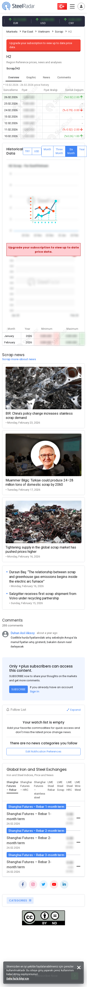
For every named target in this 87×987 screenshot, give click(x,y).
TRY (27, 151)
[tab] (12, 786)
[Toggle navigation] (81, 6)
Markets (12, 32)
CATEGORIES (20, 900)
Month (47, 149)
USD (36, 151)
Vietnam (44, 32)
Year (82, 149)
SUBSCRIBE (18, 689)
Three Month (59, 151)
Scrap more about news (19, 359)
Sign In (34, 691)
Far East (27, 32)
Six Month (71, 151)
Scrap (59, 32)
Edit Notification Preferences (43, 751)
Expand (74, 710)
